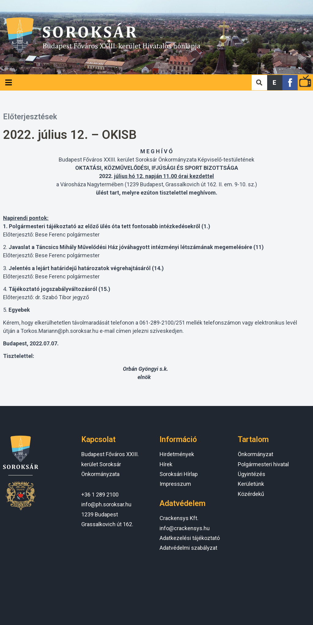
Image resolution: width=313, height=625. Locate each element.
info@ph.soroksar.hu (106, 504)
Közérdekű (251, 494)
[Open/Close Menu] (8, 82)
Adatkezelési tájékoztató (190, 538)
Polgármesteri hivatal (263, 464)
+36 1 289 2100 (100, 494)
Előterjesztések (30, 116)
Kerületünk (251, 484)
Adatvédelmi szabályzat (188, 548)
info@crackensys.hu (185, 528)
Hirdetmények (177, 454)
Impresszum (175, 484)
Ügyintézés (251, 474)
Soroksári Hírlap (179, 474)
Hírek (166, 464)
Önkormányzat (255, 454)
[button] (274, 82)
